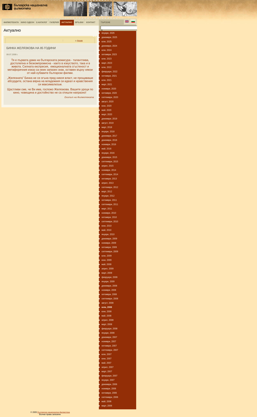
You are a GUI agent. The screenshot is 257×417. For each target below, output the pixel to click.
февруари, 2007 (109, 376)
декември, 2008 (109, 286)
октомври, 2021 (109, 76)
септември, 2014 (110, 174)
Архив (80, 40)
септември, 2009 (110, 251)
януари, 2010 (108, 234)
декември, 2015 (109, 157)
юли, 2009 (107, 256)
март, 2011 (107, 208)
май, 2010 (106, 230)
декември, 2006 (109, 384)
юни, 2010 (107, 226)
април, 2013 (108, 183)
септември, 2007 (110, 350)
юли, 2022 (107, 67)
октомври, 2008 (109, 294)
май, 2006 (106, 401)
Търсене (105, 22)
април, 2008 (108, 320)
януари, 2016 (108, 153)
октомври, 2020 (109, 93)
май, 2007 (106, 363)
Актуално (67, 22)
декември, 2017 (109, 136)
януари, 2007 (108, 380)
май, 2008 (106, 316)
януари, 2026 (108, 33)
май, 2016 (106, 148)
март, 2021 (107, 84)
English (127, 21)
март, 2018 (107, 127)
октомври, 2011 (109, 200)
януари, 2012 (108, 196)
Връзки (79, 22)
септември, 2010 (110, 221)
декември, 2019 (109, 118)
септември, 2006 (110, 397)
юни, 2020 (107, 106)
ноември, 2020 (109, 88)
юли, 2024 (107, 50)
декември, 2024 (109, 46)
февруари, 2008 (109, 328)
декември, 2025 (109, 37)
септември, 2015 (110, 161)
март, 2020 (107, 114)
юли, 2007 (107, 354)
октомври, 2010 (109, 217)
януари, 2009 (108, 281)
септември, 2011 (110, 204)
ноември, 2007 (109, 341)
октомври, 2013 (109, 178)
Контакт (90, 22)
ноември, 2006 (109, 388)
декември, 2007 (109, 337)
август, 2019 (108, 123)
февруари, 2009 (109, 277)
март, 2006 (107, 406)
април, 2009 (108, 268)
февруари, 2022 (109, 71)
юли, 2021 (107, 80)
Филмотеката (11, 22)
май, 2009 (106, 264)
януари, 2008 (108, 333)
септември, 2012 (110, 187)
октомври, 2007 (109, 346)
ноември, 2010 (109, 213)
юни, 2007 (107, 358)
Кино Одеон (27, 22)
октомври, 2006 (109, 393)
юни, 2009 (107, 260)
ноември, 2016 (109, 144)
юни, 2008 (107, 311)
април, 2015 (108, 166)
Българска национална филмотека (24, 7)
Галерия (54, 22)
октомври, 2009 (109, 247)
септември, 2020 (110, 97)
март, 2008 (107, 324)
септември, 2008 (110, 298)
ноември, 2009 (109, 243)
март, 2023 (107, 63)
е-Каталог (41, 22)
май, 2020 (106, 110)
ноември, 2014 (109, 170)
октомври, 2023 (109, 54)
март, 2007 (107, 371)
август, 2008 (108, 303)
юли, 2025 (107, 41)
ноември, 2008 (109, 290)
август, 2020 (108, 101)
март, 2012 (107, 191)
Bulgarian (133, 21)
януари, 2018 (108, 131)
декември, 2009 (109, 238)
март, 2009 (107, 273)
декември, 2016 (109, 140)
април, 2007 (108, 367)
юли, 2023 (107, 58)
